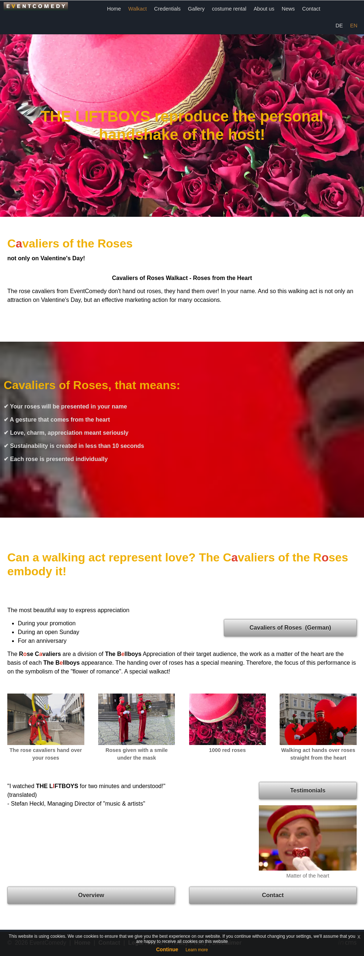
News (288, 9)
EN (353, 25)
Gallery (196, 9)
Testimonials (308, 790)
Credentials (167, 9)
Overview (91, 895)
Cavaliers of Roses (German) (290, 628)
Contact (311, 9)
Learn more (196, 949)
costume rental (229, 9)
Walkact (137, 9)
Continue (167, 949)
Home (114, 9)
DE (339, 25)
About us (264, 9)
